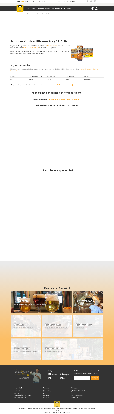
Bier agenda (46, 397)
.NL (25, 1)
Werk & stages (18, 394)
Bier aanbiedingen (48, 392)
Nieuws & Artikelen (38, 9)
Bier (28, 9)
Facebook (18, 375)
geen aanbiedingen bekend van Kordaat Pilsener (63, 99)
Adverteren (65, 1)
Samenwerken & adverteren (22, 396)
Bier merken (46, 390)
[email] (48, 378)
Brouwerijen (56, 9)
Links (72, 394)
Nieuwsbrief (75, 397)
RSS (28, 379)
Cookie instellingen (20, 397)
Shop (69, 9)
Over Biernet (72, 1)
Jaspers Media (65, 410)
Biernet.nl (47, 410)
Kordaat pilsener (31, 13)
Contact (59, 1)
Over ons (17, 390)
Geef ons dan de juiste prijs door (67, 85)
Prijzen (23, 13)
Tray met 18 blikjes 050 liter (43, 13)
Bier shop (46, 396)
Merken (47, 9)
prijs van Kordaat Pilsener (31, 48)
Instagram (30, 375)
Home (18, 13)
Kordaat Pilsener (52, 46)
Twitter (17, 379)
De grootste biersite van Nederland (36, 1)
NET (22, 1)
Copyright (74, 392)
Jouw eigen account (77, 396)
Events (63, 9)
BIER (18, 1)
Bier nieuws (46, 394)
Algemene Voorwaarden (78, 390)
